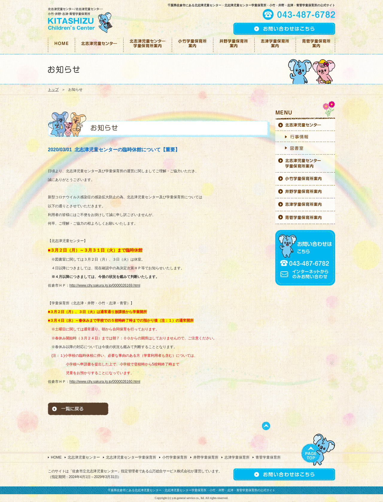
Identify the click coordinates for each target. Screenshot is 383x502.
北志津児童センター (84, 457)
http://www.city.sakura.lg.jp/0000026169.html (104, 285)
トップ (53, 89)
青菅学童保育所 (268, 457)
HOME (56, 457)
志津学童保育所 (237, 457)
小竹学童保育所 (174, 457)
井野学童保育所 (205, 457)
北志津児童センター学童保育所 (131, 457)
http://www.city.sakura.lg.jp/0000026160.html (104, 381)
